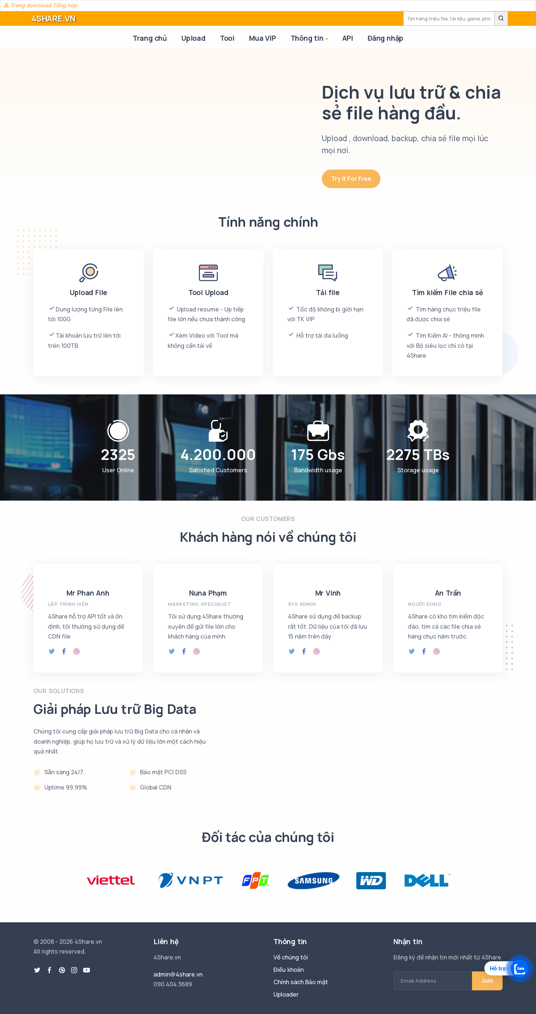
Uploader (286, 994)
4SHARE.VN (53, 18)
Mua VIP (262, 38)
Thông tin (310, 38)
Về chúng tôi (290, 957)
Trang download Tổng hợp (40, 5)
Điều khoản (288, 970)
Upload (193, 38)
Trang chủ (150, 38)
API (347, 38)
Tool (227, 38)
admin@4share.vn (178, 974)
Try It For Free (351, 179)
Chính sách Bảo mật (300, 982)
